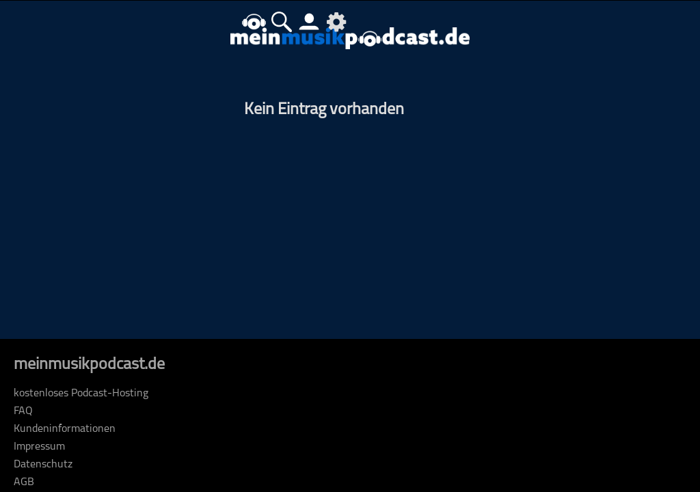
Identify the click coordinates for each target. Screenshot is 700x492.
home (254, 22)
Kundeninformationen (65, 429)
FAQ (23, 411)
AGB (24, 482)
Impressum (39, 446)
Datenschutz (43, 464)
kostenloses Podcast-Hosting (81, 393)
